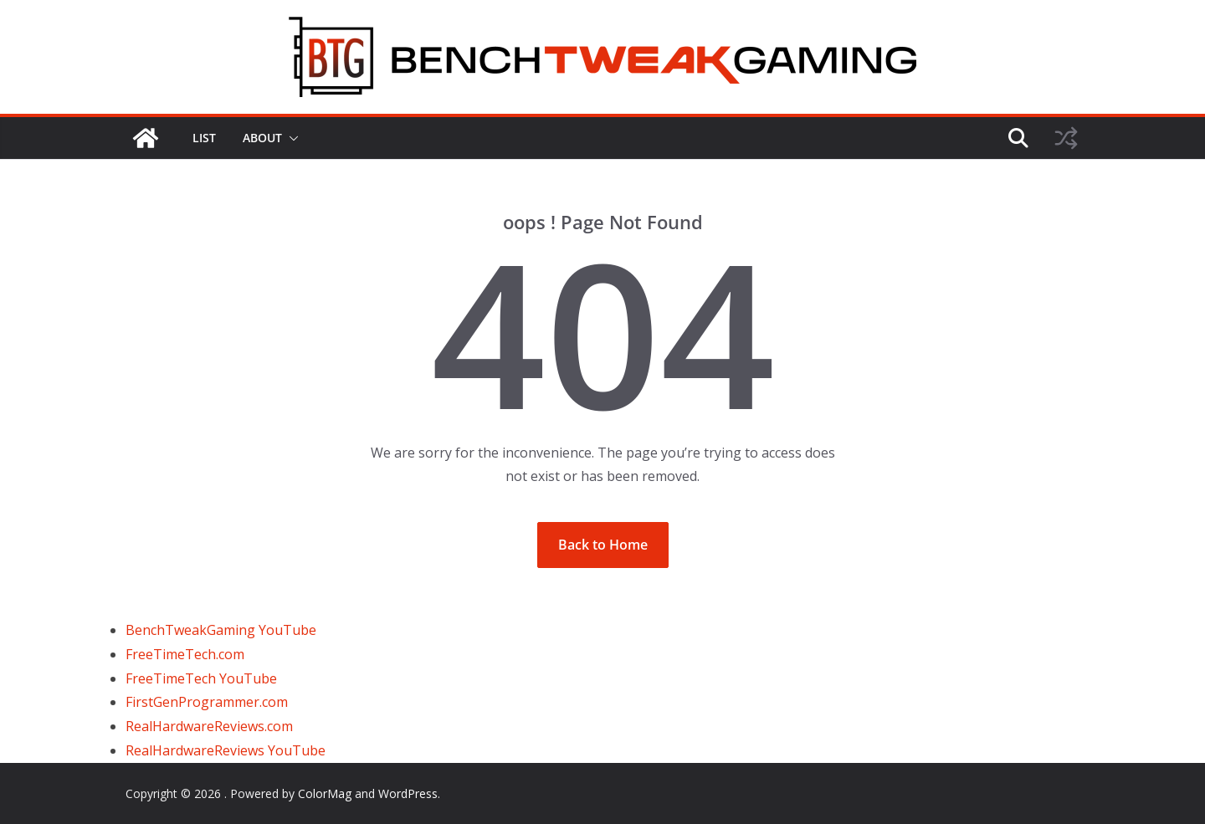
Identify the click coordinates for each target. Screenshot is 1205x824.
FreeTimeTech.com (185, 654)
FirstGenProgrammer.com (207, 702)
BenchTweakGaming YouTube (221, 630)
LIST (204, 138)
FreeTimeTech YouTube (201, 678)
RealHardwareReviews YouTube (226, 750)
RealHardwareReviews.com (209, 726)
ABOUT (262, 138)
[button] (290, 138)
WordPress (408, 793)
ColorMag (324, 793)
